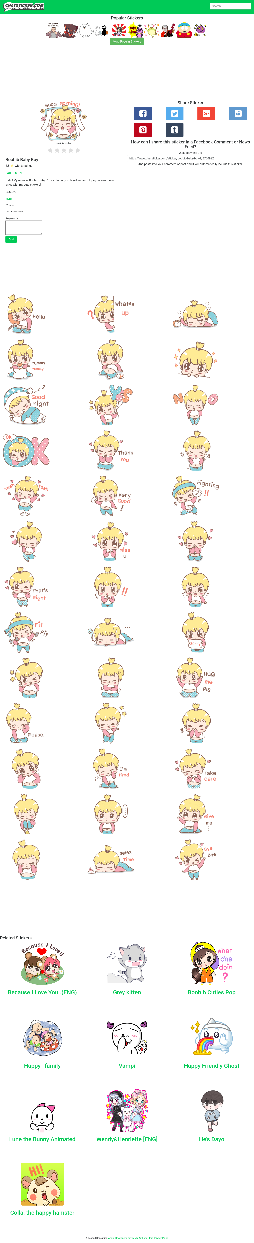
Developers (121, 1238)
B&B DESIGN (13, 173)
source (9, 198)
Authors (143, 1238)
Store (150, 1238)
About (111, 1238)
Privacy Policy (161, 1238)
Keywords (133, 1238)
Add (11, 239)
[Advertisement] (109, 74)
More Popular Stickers (127, 41)
